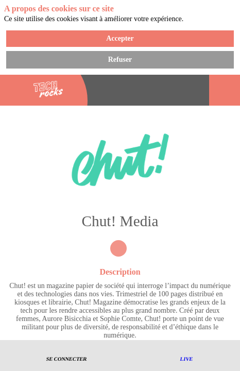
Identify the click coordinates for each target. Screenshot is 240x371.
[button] (67, 356)
